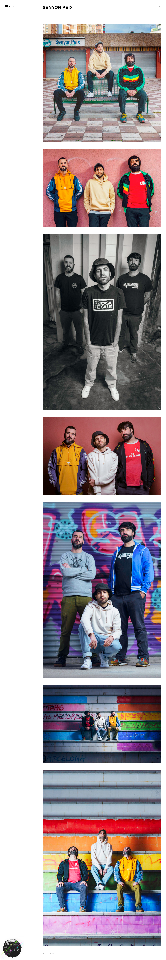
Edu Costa (48, 954)
